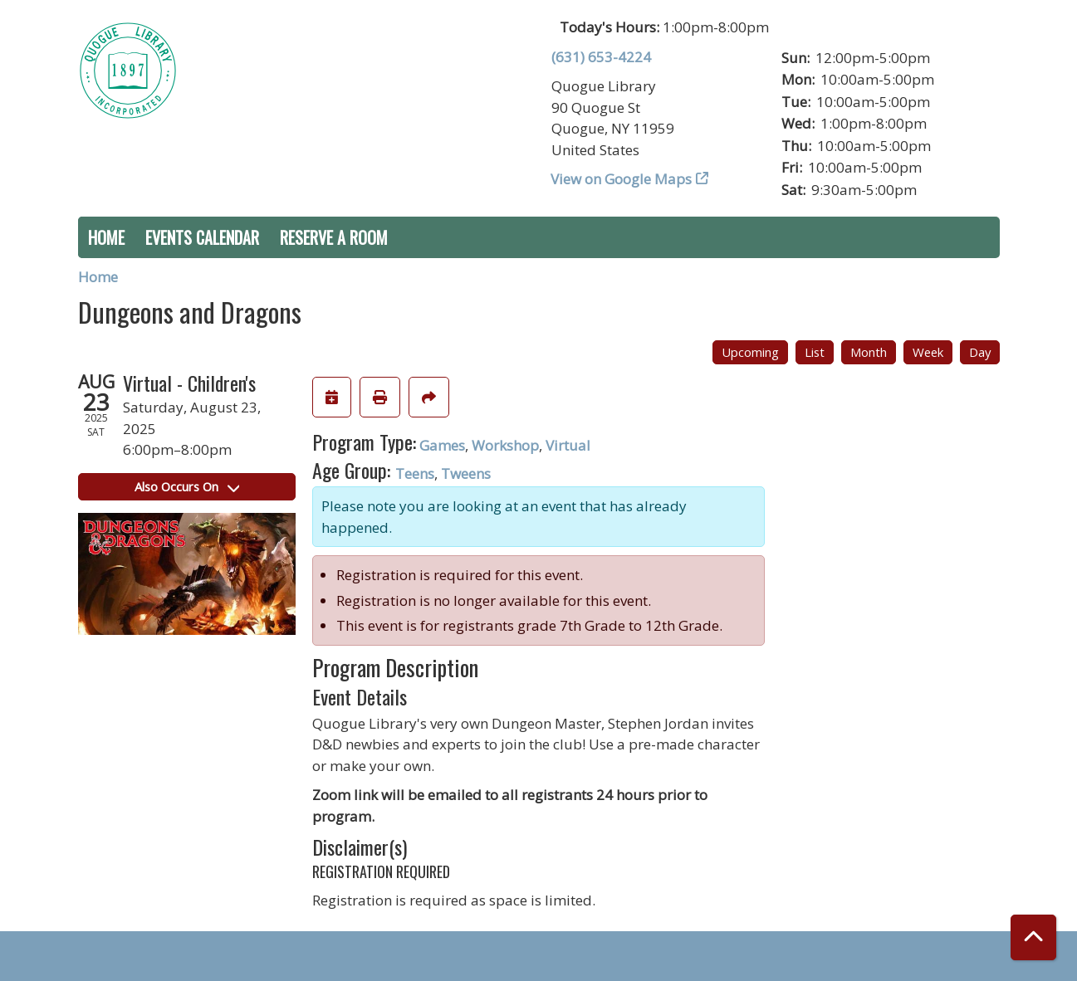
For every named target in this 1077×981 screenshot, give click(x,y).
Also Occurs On (187, 486)
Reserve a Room (334, 237)
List (815, 352)
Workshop (505, 445)
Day (980, 352)
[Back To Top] (1033, 937)
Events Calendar (202, 237)
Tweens (466, 473)
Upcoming (750, 352)
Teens (414, 473)
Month (868, 352)
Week (928, 352)
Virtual (568, 445)
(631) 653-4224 (601, 56)
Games (442, 445)
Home (106, 237)
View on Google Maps (621, 178)
